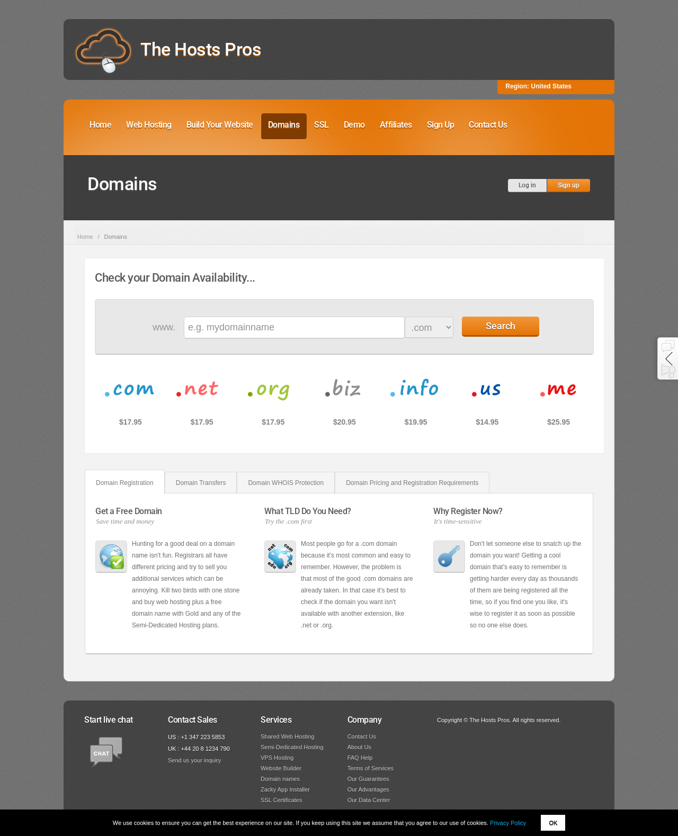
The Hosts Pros (200, 49)
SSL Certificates (281, 800)
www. (164, 327)
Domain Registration (125, 483)
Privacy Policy (508, 823)
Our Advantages (368, 789)
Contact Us (488, 125)
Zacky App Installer (285, 789)
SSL (321, 125)
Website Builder (281, 768)
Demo (354, 125)
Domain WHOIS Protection (286, 483)
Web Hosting (149, 125)
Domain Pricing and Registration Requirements (412, 483)
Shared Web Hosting (287, 736)
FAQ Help (360, 757)
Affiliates (396, 125)
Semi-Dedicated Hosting (292, 747)
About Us (359, 747)
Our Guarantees (368, 779)
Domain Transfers (201, 483)
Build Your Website (219, 125)
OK (553, 823)
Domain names (280, 779)
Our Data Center (368, 800)
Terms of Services (370, 768)
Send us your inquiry (194, 760)
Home (100, 125)
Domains (284, 125)
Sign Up (440, 125)
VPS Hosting (277, 757)
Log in (527, 185)
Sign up (568, 185)
